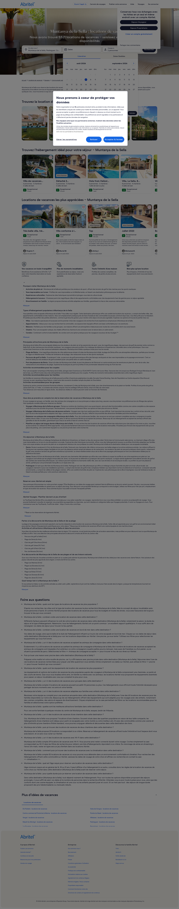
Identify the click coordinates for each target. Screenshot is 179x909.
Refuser (94, 139)
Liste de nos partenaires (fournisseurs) (69, 131)
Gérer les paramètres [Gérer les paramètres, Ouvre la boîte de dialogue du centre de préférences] (66, 139)
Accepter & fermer (114, 139)
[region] (90, 118)
